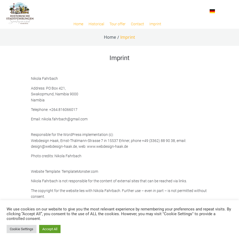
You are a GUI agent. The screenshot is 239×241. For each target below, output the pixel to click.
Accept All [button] (49, 229)
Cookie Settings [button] (21, 229)
